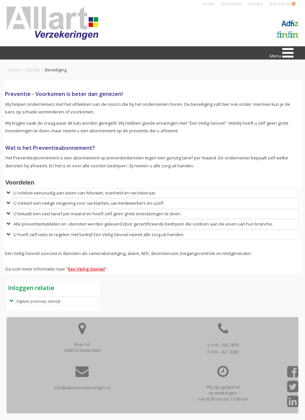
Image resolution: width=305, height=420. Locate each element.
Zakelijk (32, 70)
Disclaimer (231, 4)
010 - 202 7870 (225, 345)
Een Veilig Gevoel (86, 269)
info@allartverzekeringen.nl (82, 388)
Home (208, 4)
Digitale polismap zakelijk (39, 301)
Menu (281, 53)
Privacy (255, 4)
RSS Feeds (282, 4)
